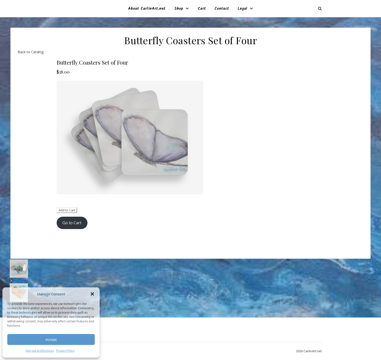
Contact (222, 9)
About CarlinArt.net (146, 9)
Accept (51, 339)
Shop (178, 9)
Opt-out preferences (39, 351)
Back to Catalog (31, 51)
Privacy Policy (65, 351)
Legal (242, 9)
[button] (92, 293)
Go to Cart (71, 222)
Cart (202, 9)
